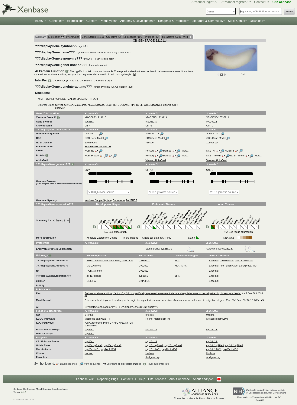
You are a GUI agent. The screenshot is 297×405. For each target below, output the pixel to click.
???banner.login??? (204, 2)
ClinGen (68, 104)
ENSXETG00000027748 (98, 146)
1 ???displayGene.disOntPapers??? (138, 306)
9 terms (149, 314)
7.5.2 (23, 392)
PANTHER (131, 200)
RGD (89, 270)
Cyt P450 (58, 80)
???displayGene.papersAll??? (101, 306)
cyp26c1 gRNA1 (93, 345)
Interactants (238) (171, 36)
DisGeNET (156, 104)
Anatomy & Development (136, 20)
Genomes (55, 20)
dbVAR (167, 104)
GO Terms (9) (113, 36)
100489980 (91, 142)
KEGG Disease (96, 104)
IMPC (184, 265)
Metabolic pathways (96, 318)
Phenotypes (108, 20)
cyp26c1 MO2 (108, 349)
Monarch (109, 260)
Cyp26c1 (143, 265)
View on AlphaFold (155, 160)
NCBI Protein (92, 155)
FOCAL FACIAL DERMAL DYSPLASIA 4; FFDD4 (71, 98)
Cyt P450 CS (71, 80)
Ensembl (214, 260)
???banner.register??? (236, 2)
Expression (74, 20)
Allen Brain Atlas (244, 260)
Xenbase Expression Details (101, 237)
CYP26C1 (144, 260)
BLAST (40, 20)
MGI (88, 265)
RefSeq (149, 150)
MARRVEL (137, 104)
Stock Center (236, 20)
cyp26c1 (143, 275)
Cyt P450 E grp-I (103, 80)
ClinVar (59, 104)
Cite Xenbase (157, 379)
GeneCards (127, 260)
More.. (185, 150)
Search (289, 11)
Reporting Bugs (107, 379)
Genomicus (119, 200)
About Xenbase (179, 379)
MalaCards (80, 104)
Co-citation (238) (124, 86)
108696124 (212, 142)
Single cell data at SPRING (157, 237)
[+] (134, 74)
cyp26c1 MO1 (92, 349)
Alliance (98, 260)
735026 (149, 142)
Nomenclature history (105, 59)
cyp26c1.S (177, 248)
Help (142, 379)
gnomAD (60, 107)
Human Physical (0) (103, 86)
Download (256, 20)
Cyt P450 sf (86, 80)
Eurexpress (245, 265)
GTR (146, 104)
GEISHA (91, 280)
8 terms (89, 314)
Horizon (89, 353)
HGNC (90, 260)
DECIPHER (112, 104)
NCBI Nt (89, 150)
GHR (175, 104)
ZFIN (89, 275)
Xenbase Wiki (85, 379)
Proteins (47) (152, 36)
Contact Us (261, 2)
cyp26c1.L (238, 248)
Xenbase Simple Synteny (98, 200)
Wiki (186, 36)
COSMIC (124, 104)
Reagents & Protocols (172, 20)
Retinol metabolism (156, 318)
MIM (117, 260)
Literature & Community (207, 20)
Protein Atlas (227, 260)
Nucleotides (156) (133, 36)
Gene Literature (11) (93, 36)
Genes (90, 20)
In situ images (130, 237)
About (203, 379)
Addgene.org (152, 357)
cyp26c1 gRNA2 (112, 345)
